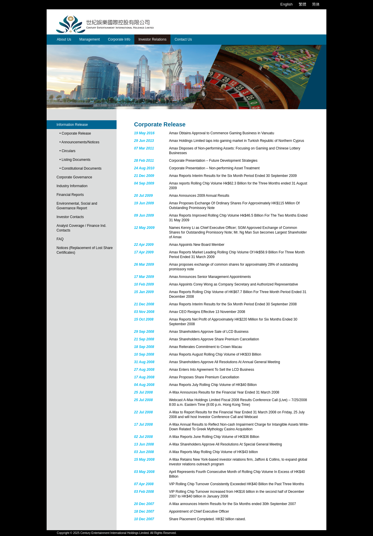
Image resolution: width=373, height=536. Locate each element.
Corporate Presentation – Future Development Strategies (213, 161)
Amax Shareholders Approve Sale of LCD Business (209, 332)
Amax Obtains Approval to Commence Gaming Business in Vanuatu (221, 133)
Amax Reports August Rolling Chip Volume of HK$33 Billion (215, 354)
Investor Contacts (70, 217)
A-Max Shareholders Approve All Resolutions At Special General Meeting (225, 444)
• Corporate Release (75, 133)
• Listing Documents (74, 160)
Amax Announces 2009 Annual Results (199, 196)
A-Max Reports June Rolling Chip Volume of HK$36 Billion (214, 437)
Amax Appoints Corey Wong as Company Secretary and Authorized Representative (233, 284)
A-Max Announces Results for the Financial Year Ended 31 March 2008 (224, 392)
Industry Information (72, 186)
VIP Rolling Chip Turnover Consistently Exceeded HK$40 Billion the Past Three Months (236, 484)
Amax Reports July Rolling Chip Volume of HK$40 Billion (213, 385)
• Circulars (67, 151)
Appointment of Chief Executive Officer (199, 511)
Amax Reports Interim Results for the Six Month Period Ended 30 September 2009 (233, 176)
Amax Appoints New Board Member (196, 245)
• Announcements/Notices (79, 142)
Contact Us (183, 39)
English (286, 4)
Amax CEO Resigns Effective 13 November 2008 (207, 312)
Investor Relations (152, 39)
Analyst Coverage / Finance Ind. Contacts (81, 228)
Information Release (72, 125)
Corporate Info (119, 39)
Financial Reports (70, 195)
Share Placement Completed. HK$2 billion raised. (207, 519)
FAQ (60, 239)
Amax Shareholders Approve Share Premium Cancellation (214, 339)
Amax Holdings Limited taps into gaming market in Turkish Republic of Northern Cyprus (236, 141)
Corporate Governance (74, 177)
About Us (64, 39)
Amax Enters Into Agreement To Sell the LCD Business (211, 370)
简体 (316, 4)
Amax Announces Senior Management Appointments (210, 277)
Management (89, 39)
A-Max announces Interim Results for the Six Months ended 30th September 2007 (232, 504)
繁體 (302, 4)
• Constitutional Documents (80, 168)
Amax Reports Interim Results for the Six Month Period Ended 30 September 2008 (233, 304)
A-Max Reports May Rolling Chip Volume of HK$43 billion (213, 452)
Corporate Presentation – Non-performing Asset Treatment (214, 168)
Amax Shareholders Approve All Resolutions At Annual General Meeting (224, 362)
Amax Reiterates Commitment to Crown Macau (205, 347)
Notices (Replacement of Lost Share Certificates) (85, 250)
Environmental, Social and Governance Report (77, 205)
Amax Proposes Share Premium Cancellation (204, 377)
